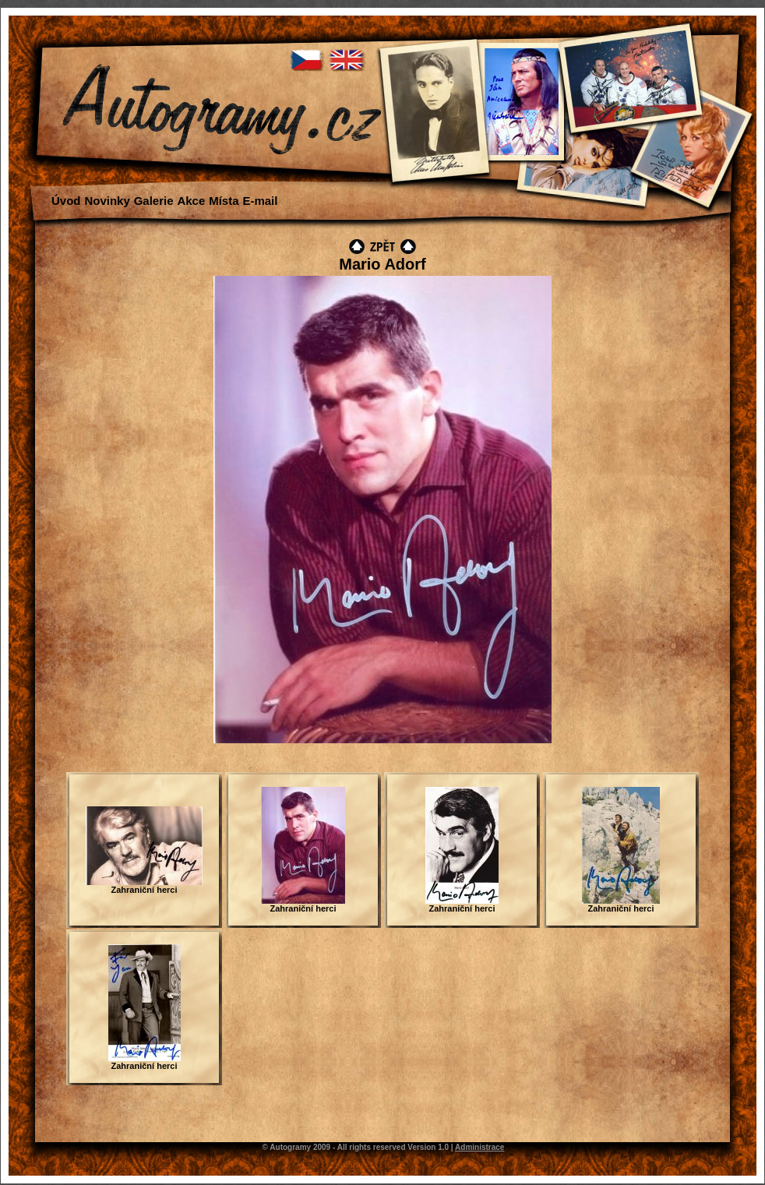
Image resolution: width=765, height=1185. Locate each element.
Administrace (479, 1147)
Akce (191, 200)
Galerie (154, 200)
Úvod (66, 200)
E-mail (259, 200)
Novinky (106, 200)
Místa (223, 200)
